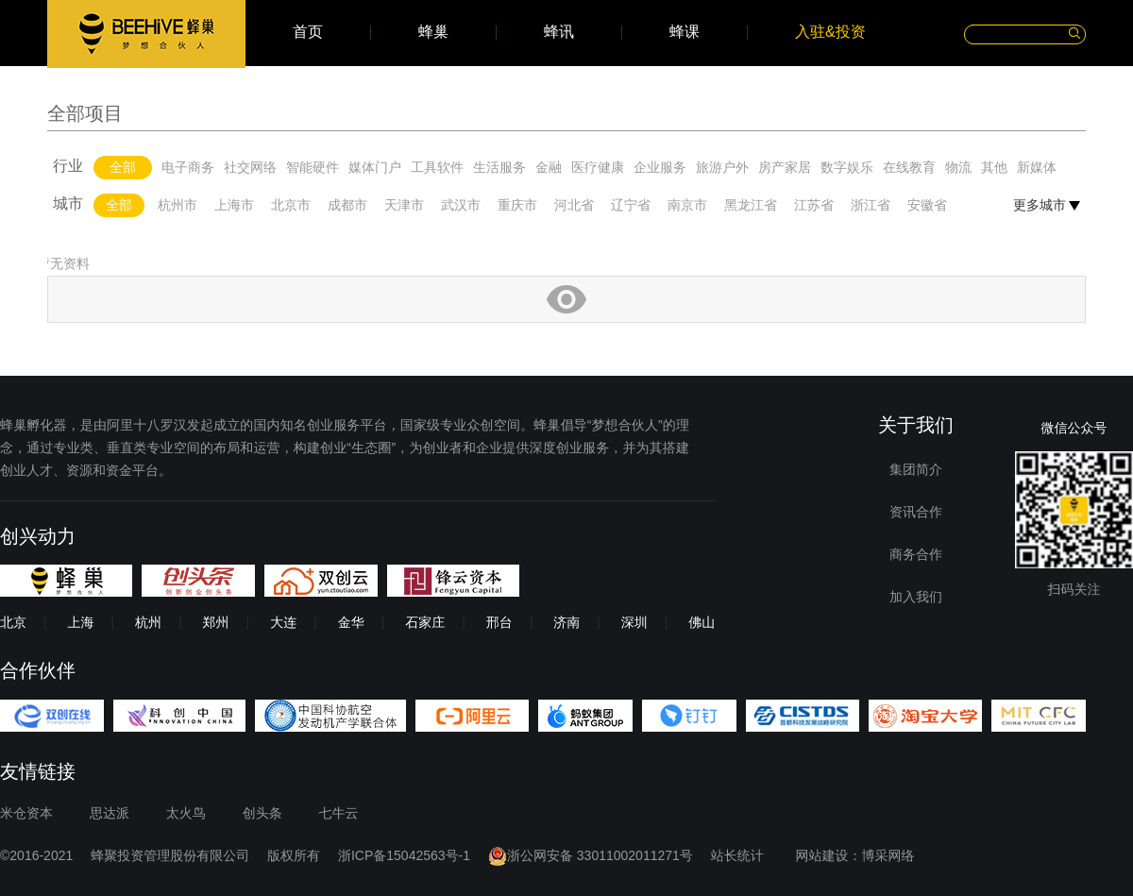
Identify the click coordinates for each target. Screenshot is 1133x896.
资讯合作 (915, 511)
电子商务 (187, 167)
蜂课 (684, 32)
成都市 (347, 204)
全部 (123, 167)
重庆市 (517, 204)
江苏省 (814, 204)
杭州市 (177, 204)
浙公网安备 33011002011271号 (590, 855)
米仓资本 (26, 812)
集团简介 (915, 469)
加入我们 (915, 596)
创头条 (262, 812)
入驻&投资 (830, 32)
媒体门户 (374, 167)
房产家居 (784, 167)
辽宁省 (631, 204)
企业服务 (660, 167)
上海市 (234, 204)
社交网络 (250, 167)
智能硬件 (312, 167)
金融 (548, 167)
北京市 (291, 204)
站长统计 (737, 855)
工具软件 (437, 167)
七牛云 (339, 812)
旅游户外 (722, 167)
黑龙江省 (750, 204)
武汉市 (461, 204)
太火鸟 (186, 812)
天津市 (404, 204)
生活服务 (499, 167)
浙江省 (870, 204)
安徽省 (927, 204)
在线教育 (909, 167)
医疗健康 (597, 167)
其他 (994, 167)
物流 (958, 167)
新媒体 (1037, 167)
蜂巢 (433, 32)
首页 (308, 32)
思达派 (109, 812)
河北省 (574, 204)
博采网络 (888, 855)
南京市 (687, 204)
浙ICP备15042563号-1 (404, 855)
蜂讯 (559, 32)
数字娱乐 (846, 167)
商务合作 (915, 554)
